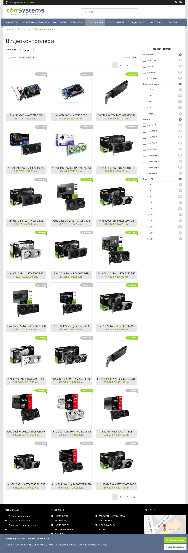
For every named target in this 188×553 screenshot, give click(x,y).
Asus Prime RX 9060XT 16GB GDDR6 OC (116, 431)
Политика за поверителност (21, 525)
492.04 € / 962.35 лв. (71, 329)
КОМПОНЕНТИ (95, 22)
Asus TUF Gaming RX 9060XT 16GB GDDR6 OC (71, 484)
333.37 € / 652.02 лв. (26, 171)
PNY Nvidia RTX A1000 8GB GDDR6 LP (116, 379)
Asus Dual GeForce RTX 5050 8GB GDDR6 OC (71, 220)
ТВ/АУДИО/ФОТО (137, 22)
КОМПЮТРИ (12, 22)
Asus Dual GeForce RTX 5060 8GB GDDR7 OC (116, 273)
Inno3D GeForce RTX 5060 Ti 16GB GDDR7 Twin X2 (26, 484)
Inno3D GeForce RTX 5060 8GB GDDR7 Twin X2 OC (116, 220)
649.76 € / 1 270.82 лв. (71, 487)
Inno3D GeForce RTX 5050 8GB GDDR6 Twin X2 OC (26, 220)
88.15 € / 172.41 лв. (71, 118)
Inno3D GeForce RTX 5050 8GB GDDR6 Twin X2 (116, 168)
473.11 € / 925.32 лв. (26, 329)
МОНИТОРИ (59, 22)
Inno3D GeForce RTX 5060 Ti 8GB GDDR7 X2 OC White (26, 379)
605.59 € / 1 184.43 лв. (71, 435)
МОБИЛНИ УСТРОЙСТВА (36, 22)
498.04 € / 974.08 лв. (117, 329)
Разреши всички (175, 540)
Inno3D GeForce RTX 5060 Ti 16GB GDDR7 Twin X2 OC (116, 484)
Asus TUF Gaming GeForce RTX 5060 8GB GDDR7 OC (71, 326)
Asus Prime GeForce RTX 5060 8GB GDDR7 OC (26, 326)
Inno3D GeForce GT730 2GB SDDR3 (71, 115)
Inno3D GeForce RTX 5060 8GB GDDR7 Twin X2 (71, 273)
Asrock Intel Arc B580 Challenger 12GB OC (26, 168)
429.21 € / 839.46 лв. (26, 276)
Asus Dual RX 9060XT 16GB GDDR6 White (71, 431)
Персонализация (175, 546)
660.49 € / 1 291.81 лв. (116, 487)
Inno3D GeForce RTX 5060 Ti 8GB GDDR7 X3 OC (71, 379)
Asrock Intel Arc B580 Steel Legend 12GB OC (71, 168)
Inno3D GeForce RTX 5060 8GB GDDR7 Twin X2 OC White (26, 273)
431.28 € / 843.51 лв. (71, 276)
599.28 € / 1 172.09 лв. (26, 435)
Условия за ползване (17, 516)
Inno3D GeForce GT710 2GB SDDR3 (26, 115)
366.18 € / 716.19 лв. (117, 171)
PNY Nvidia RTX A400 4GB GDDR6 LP (116, 115)
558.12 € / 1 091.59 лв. (116, 382)
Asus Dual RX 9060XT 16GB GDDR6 (26, 431)
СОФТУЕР (172, 22)
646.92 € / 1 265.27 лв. (26, 487)
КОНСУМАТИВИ (115, 22)
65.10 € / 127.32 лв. (26, 118)
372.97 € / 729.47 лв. (26, 224)
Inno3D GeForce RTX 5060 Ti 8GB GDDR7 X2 (116, 326)
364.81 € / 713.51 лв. (71, 171)
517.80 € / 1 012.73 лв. (26, 382)
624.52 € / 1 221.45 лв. (116, 435)
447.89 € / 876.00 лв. (117, 276)
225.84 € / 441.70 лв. (117, 118)
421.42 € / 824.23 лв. (117, 224)
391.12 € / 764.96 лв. (71, 224)
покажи (126, 57)
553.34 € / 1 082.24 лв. (71, 382)
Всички (27, 50)
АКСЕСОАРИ (157, 22)
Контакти (11, 529)
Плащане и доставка (17, 520)
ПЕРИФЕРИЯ (76, 22)
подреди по (12, 57)
